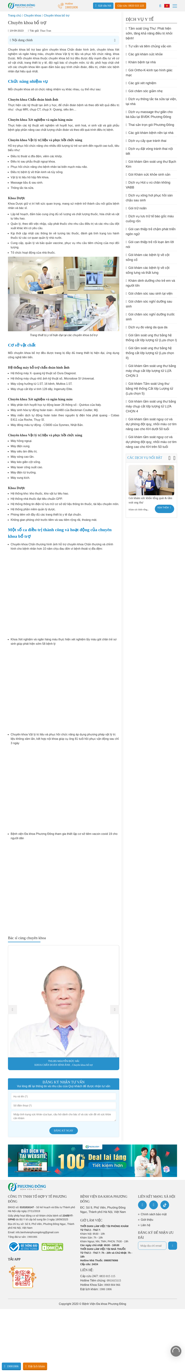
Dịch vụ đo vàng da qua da (146, 327)
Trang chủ (14, 15)
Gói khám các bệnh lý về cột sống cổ (147, 257)
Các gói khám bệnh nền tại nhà (149, 133)
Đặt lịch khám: (96, 1289)
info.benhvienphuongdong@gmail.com (37, 1232)
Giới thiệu (147, 1219)
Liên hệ (145, 1225)
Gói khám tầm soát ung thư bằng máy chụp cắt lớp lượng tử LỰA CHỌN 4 (151, 406)
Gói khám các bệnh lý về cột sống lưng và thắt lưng (147, 270)
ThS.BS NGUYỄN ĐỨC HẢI (63, 1061)
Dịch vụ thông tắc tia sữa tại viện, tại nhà (151, 101)
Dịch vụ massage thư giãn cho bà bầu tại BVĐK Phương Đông (149, 114)
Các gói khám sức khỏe (144, 54)
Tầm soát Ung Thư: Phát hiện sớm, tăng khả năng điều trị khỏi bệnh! (149, 33)
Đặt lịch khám (35, 1366)
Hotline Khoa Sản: (100, 1284)
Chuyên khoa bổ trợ (57, 15)
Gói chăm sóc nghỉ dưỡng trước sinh (150, 317)
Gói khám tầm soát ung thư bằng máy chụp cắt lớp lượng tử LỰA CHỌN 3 (151, 371)
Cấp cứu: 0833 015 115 (130, 5)
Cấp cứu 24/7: (97, 1276)
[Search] (160, 6)
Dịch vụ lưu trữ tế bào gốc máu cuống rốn (150, 218)
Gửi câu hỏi (103, 5)
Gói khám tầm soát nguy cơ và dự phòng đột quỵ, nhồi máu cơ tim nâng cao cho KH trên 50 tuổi (151, 442)
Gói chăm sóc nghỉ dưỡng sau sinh (149, 304)
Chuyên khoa (32, 15)
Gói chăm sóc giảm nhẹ (144, 91)
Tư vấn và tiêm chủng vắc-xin (148, 46)
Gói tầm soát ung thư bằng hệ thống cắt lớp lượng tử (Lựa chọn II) (150, 353)
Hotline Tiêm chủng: (100, 1280)
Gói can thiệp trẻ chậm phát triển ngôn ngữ (151, 231)
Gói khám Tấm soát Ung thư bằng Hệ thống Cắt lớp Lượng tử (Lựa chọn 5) (149, 388)
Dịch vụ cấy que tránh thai (146, 141)
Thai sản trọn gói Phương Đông (150, 125)
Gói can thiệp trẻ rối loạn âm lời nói (150, 244)
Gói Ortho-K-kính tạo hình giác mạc (149, 72)
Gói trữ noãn (136, 208)
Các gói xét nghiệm (141, 83)
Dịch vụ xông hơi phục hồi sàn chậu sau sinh (149, 198)
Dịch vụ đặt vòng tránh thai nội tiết (149, 151)
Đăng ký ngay (63, 1130)
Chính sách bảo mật (154, 1214)
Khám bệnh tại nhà (141, 62)
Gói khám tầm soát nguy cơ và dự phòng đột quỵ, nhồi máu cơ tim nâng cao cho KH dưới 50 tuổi (151, 424)
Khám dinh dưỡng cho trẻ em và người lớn (150, 283)
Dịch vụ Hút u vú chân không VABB (148, 185)
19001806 (11, 1366)
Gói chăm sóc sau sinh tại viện (149, 293)
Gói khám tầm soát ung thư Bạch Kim (151, 164)
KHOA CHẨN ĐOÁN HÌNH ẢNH (52, 1065)
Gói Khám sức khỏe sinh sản (148, 174)
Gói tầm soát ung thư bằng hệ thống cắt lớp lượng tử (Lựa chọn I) (151, 337)
